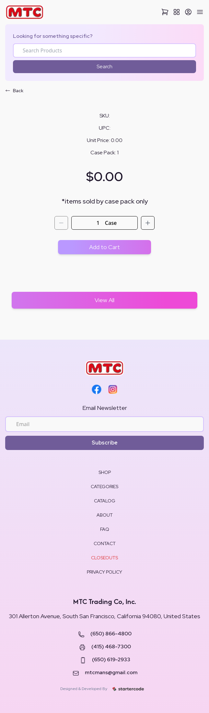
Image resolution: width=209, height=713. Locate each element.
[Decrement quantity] (61, 223)
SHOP (105, 472)
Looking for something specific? (53, 36)
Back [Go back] (14, 90)
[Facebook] (96, 389)
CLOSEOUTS (104, 558)
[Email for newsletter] (104, 424)
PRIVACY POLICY (104, 572)
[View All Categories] (176, 12)
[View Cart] (165, 12)
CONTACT (105, 543)
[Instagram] (113, 389)
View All (104, 300)
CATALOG (104, 501)
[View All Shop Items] (104, 300)
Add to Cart (104, 247)
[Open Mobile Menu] (200, 12)
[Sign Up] (188, 12)
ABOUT (105, 515)
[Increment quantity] (148, 223)
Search (104, 66)
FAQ (104, 529)
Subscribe (105, 442)
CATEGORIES (104, 486)
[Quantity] (98, 223)
